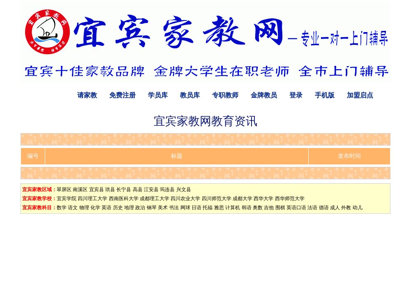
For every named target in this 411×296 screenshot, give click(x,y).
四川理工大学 (92, 198)
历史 (118, 207)
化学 (95, 207)
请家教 (87, 95)
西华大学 (263, 198)
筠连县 (167, 189)
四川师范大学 (216, 198)
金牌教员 (264, 95)
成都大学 (242, 198)
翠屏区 (64, 189)
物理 (84, 207)
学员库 (158, 95)
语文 (73, 207)
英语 (106, 207)
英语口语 (296, 207)
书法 (174, 207)
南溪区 (80, 189)
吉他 (269, 207)
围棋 (280, 207)
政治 (140, 207)
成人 (335, 207)
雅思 (219, 207)
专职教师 (225, 95)
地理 (129, 207)
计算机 (232, 207)
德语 (324, 207)
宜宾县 (96, 189)
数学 (62, 207)
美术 (163, 207)
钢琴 (152, 207)
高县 (138, 189)
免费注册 (122, 95)
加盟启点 (360, 95)
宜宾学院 (66, 198)
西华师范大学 (290, 198)
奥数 (258, 207)
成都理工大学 (154, 198)
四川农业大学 (185, 198)
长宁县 (123, 189)
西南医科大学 (124, 198)
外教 (346, 207)
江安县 (151, 189)
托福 (207, 207)
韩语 (247, 207)
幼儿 (358, 207)
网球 (185, 207)
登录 (295, 95)
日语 (196, 207)
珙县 (110, 189)
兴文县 (183, 189)
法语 (312, 207)
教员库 (190, 95)
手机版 (325, 95)
